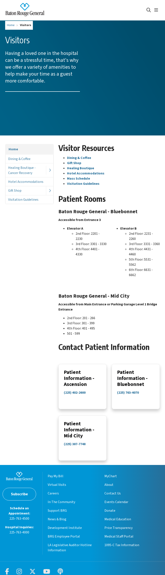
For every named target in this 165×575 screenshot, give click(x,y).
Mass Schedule (78, 178)
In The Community (61, 506)
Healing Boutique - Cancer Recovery (22, 170)
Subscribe (19, 498)
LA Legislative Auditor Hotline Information (70, 551)
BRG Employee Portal (64, 540)
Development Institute (65, 531)
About (108, 488)
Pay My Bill (55, 480)
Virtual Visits (57, 488)
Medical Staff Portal (118, 540)
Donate (109, 514)
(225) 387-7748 (75, 445)
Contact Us (112, 497)
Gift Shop (14, 190)
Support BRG (57, 514)
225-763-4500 (19, 522)
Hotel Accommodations (25, 181)
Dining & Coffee (19, 159)
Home (13, 149)
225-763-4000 (19, 536)
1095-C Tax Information (121, 549)
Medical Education (117, 523)
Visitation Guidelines (23, 199)
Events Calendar (116, 506)
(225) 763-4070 (128, 393)
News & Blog (57, 523)
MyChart (110, 480)
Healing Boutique (80, 168)
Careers (53, 497)
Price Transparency (118, 531)
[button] (157, 10)
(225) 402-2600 (75, 393)
